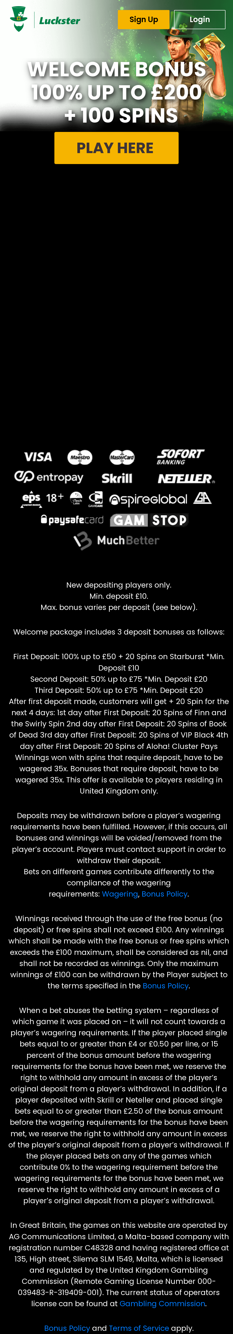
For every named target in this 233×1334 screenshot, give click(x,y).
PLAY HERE (116, 147)
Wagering (120, 894)
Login (200, 19)
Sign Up (143, 19)
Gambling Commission (162, 1303)
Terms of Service (139, 1328)
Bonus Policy (164, 894)
